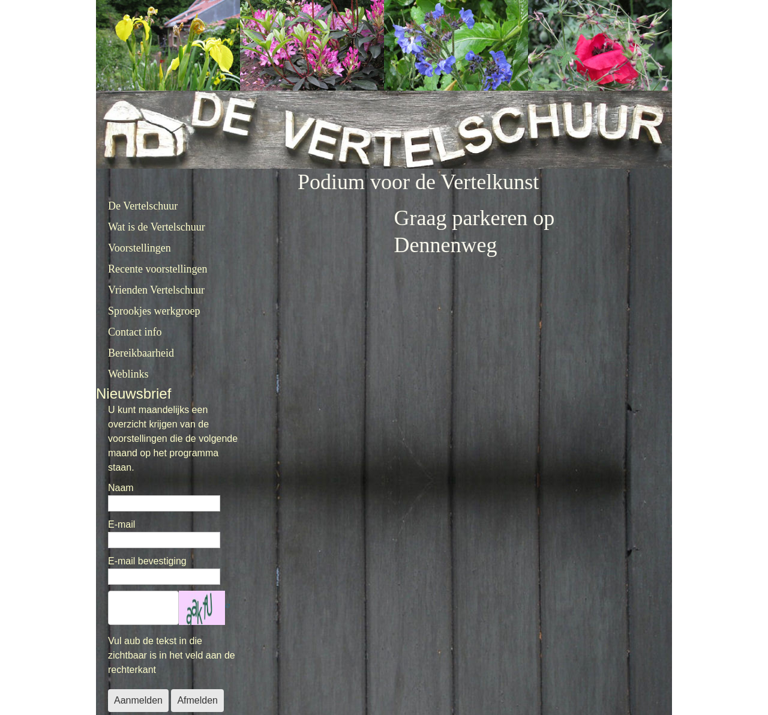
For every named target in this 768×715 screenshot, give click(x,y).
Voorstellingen (139, 248)
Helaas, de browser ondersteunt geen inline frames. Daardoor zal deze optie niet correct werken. (435, 409)
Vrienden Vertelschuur (156, 290)
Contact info (134, 332)
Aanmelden (138, 700)
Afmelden (197, 700)
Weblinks (128, 374)
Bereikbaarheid (141, 353)
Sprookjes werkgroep (154, 311)
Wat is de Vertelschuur (156, 227)
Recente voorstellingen (157, 269)
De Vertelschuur (143, 206)
